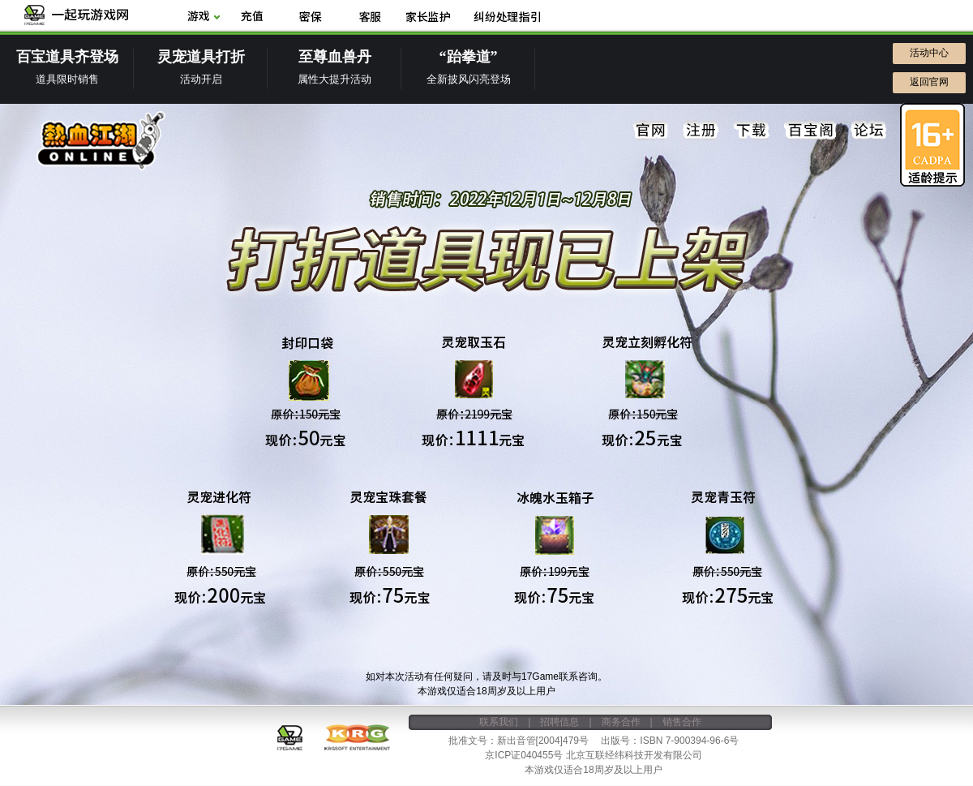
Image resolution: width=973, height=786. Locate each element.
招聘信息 (559, 722)
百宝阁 (810, 130)
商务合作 (621, 722)
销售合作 (681, 722)
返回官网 (929, 82)
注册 (701, 130)
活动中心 (929, 52)
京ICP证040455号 (524, 755)
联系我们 (498, 722)
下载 (751, 130)
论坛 (868, 130)
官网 (651, 130)
